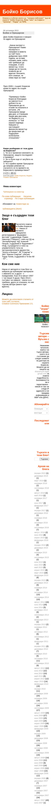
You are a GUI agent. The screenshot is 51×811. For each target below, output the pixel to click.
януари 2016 (40, 545)
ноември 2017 (40, 498)
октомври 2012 (41, 632)
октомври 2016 (41, 523)
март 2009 (39, 726)
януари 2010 (40, 689)
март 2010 (39, 681)
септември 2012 (41, 637)
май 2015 (38, 567)
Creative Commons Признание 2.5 (17, 304)
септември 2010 (41, 663)
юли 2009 (38, 715)
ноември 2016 (40, 518)
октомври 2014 (41, 592)
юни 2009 (38, 718)
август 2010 (39, 668)
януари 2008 (40, 778)
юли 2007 (38, 803)
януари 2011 (40, 646)
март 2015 (39, 573)
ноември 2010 (40, 654)
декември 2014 (41, 583)
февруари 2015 (41, 575)
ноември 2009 (40, 698)
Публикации (36, 409)
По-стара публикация (24, 198)
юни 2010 (38, 673)
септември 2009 (41, 708)
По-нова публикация (11, 196)
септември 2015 (41, 557)
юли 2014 (38, 605)
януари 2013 (40, 624)
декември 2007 (41, 781)
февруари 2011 (41, 641)
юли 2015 (38, 562)
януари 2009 (40, 733)
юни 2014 (38, 607)
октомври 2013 (41, 610)
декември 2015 (41, 548)
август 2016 (39, 532)
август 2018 (39, 493)
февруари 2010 (41, 684)
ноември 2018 (40, 483)
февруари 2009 (41, 729)
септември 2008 (41, 753)
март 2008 (39, 771)
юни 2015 (38, 565)
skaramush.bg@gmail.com (42, 372)
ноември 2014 (40, 588)
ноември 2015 (40, 552)
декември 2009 (41, 693)
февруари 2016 (41, 540)
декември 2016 (41, 513)
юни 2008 (38, 763)
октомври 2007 (41, 791)
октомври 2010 (41, 659)
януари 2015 (40, 580)
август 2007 (39, 800)
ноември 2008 (40, 743)
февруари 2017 (41, 506)
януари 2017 (40, 510)
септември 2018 (41, 488)
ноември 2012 (40, 627)
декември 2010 (41, 649)
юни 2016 (38, 535)
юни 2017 (38, 503)
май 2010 (38, 676)
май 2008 (38, 765)
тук (17, 228)
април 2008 (39, 768)
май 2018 (38, 495)
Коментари (36, 413)
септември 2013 (41, 615)
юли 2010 (38, 671)
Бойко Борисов (22, 11)
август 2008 (39, 758)
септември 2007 (41, 795)
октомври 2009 (41, 703)
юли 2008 (38, 760)
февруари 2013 (41, 620)
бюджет (29, 175)
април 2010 (39, 679)
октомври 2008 (41, 748)
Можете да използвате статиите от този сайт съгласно (17, 300)
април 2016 (39, 538)
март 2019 (39, 481)
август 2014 (39, 602)
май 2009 (38, 721)
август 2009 (39, 713)
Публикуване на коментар (13, 192)
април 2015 (39, 570)
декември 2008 (41, 738)
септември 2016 (41, 527)
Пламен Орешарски (10, 177)
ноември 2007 (40, 786)
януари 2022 (40, 473)
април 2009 (39, 723)
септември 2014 (41, 597)
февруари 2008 (41, 773)
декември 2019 (41, 476)
